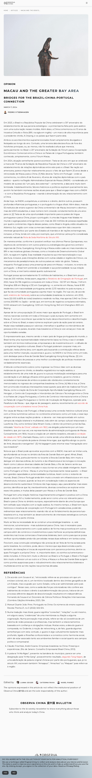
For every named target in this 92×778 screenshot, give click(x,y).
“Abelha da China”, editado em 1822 (30, 427)
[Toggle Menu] (86, 3)
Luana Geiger (26, 682)
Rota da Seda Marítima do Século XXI (41, 237)
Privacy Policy (72, 766)
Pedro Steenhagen (18, 112)
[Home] (6, 10)
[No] (14, 773)
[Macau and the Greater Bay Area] (30, 10)
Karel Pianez (67, 682)
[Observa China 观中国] (9, 3)
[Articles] (14, 10)
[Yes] (5, 773)
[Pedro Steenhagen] (5, 113)
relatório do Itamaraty (19, 295)
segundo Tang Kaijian (72, 657)
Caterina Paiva (47, 682)
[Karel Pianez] (58, 683)
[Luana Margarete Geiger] (17, 683)
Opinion (10, 84)
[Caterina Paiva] (37, 683)
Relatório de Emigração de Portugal (65, 279)
